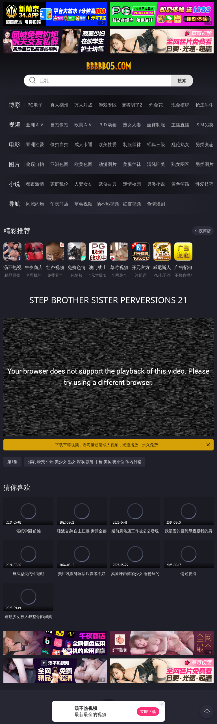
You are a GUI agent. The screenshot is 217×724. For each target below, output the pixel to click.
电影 (14, 144)
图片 (14, 164)
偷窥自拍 (35, 164)
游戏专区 (108, 105)
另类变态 (205, 144)
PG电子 (34, 105)
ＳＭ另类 (205, 125)
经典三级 (156, 144)
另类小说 (156, 184)
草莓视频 (83, 204)
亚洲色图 (59, 164)
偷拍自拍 (59, 144)
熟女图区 (180, 164)
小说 (14, 184)
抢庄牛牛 (205, 105)
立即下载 (148, 711)
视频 (14, 124)
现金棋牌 (180, 105)
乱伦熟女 (180, 144)
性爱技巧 (205, 184)
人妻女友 (83, 184)
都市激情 (35, 184)
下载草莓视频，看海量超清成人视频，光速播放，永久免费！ (133, 444)
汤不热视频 (107, 204)
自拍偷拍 (59, 125)
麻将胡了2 (131, 105)
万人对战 (83, 105)
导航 (14, 203)
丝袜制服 (156, 125)
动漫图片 (108, 164)
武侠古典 (108, 184)
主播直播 (180, 125)
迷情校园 (132, 184)
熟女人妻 (132, 125)
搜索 (181, 80)
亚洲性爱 (35, 144)
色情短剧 (156, 204)
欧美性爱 (108, 144)
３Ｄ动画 (108, 125)
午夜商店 (59, 204)
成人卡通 (83, 144)
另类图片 (205, 164)
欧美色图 (83, 164)
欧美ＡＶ (83, 125)
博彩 (14, 105)
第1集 (12, 461)
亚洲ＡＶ (35, 125)
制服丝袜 (132, 144)
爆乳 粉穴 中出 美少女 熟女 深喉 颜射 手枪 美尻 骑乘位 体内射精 (84, 461)
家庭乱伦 (59, 184)
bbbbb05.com (108, 66)
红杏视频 (132, 204)
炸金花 (156, 105)
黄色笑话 (180, 184)
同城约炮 (35, 204)
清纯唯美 (156, 164)
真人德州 (59, 105)
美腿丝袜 (132, 164)
